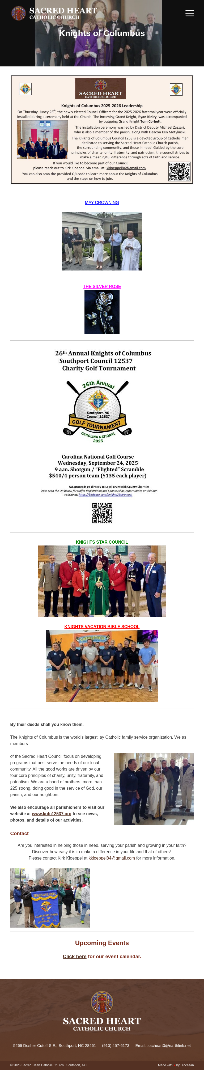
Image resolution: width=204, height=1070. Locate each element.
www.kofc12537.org (51, 813)
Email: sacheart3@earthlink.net (163, 1045)
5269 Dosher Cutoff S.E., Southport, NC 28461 (54, 1045)
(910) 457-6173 (115, 1045)
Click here (74, 956)
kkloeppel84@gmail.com (112, 858)
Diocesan (187, 1065)
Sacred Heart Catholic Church (43, 1065)
